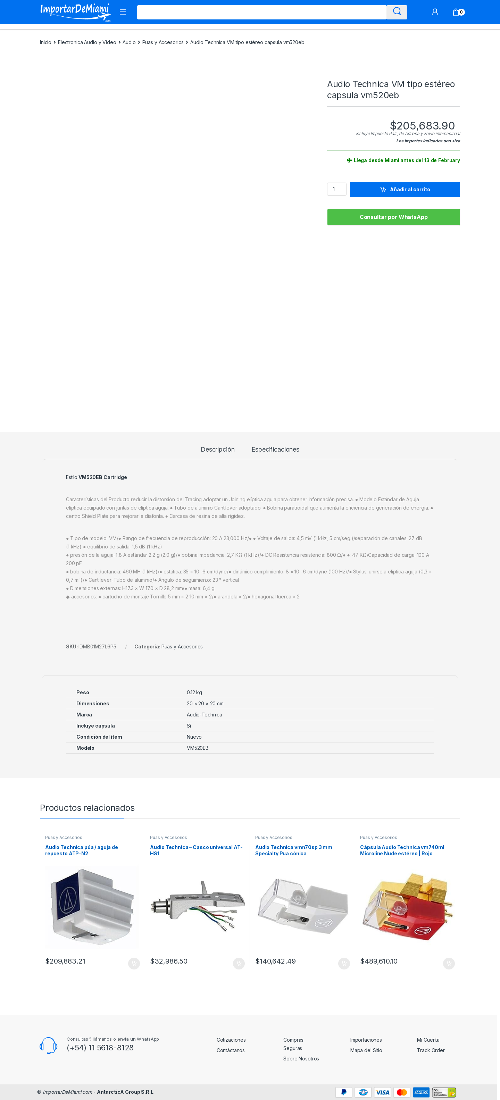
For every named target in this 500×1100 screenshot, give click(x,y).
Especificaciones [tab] (275, 449)
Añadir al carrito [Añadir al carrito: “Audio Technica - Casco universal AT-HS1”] (239, 963)
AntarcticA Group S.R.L (125, 1092)
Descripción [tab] (217, 449)
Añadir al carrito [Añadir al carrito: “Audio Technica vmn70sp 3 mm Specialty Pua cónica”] (344, 963)
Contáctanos (231, 1050)
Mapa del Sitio (366, 1050)
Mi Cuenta (428, 1040)
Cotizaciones (231, 1040)
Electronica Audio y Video (87, 42)
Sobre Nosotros (301, 1058)
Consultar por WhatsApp (394, 216)
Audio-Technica (204, 714)
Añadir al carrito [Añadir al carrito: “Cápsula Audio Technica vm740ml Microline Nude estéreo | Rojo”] (449, 963)
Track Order (430, 1050)
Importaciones (366, 1040)
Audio (129, 42)
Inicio (45, 42)
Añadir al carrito (410, 189)
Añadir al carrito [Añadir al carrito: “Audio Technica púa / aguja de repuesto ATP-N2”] (134, 963)
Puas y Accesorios (163, 42)
